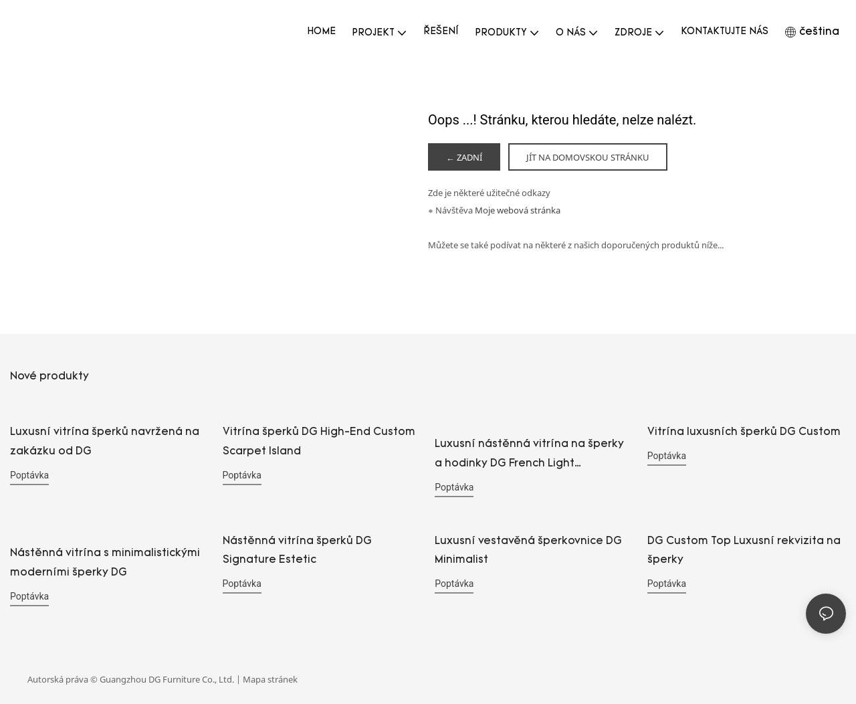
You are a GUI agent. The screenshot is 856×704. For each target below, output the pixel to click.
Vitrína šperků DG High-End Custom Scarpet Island (319, 443)
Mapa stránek (270, 679)
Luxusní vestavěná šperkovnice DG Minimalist (528, 551)
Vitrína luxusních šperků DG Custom (744, 433)
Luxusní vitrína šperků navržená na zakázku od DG (104, 443)
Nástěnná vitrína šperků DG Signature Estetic (297, 551)
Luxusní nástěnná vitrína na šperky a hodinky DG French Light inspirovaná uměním (529, 457)
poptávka (29, 475)
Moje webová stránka (517, 211)
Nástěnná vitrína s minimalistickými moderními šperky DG (105, 563)
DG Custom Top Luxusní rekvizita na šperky (744, 551)
